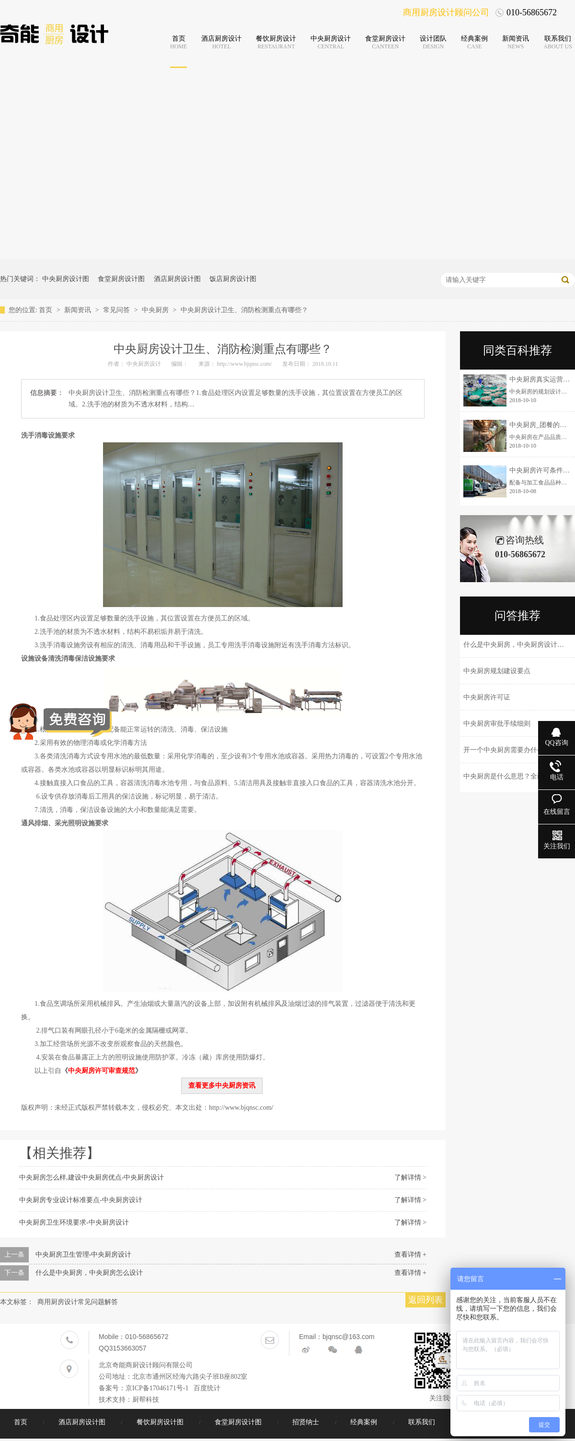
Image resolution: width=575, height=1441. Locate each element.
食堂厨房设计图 (121, 278)
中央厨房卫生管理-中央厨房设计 (83, 1254)
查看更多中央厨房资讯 (221, 1085)
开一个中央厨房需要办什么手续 (510, 750)
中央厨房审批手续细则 (496, 723)
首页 (46, 310)
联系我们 (422, 1422)
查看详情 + (410, 1254)
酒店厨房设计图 (177, 278)
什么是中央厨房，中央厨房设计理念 (517, 644)
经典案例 (364, 1422)
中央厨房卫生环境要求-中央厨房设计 (74, 1222)
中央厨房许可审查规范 (101, 1070)
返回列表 (425, 1300)
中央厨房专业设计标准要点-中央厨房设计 (80, 1200)
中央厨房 (156, 310)
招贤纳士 (306, 1422)
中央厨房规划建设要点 (496, 671)
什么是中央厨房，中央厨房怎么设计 (89, 1272)
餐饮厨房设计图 (161, 1422)
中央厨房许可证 (486, 697)
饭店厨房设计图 (232, 278)
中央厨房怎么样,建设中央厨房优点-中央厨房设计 (91, 1177)
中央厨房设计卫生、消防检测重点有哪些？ (244, 310)
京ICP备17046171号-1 (157, 1388)
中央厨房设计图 (65, 278)
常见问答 (117, 310)
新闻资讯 (78, 310)
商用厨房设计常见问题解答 (77, 1302)
